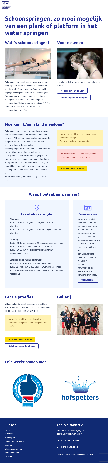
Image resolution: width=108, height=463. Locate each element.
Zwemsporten (11, 438)
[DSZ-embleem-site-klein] (6, 5)
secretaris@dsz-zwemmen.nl (70, 434)
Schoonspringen (12, 453)
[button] (105, 5)
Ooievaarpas (83, 233)
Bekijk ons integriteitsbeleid (69, 440)
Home (7, 430)
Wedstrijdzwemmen (13, 449)
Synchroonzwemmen (14, 441)
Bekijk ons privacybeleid (67, 447)
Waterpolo (9, 445)
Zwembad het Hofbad (53, 243)
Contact (8, 457)
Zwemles (9, 434)
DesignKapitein (86, 454)
